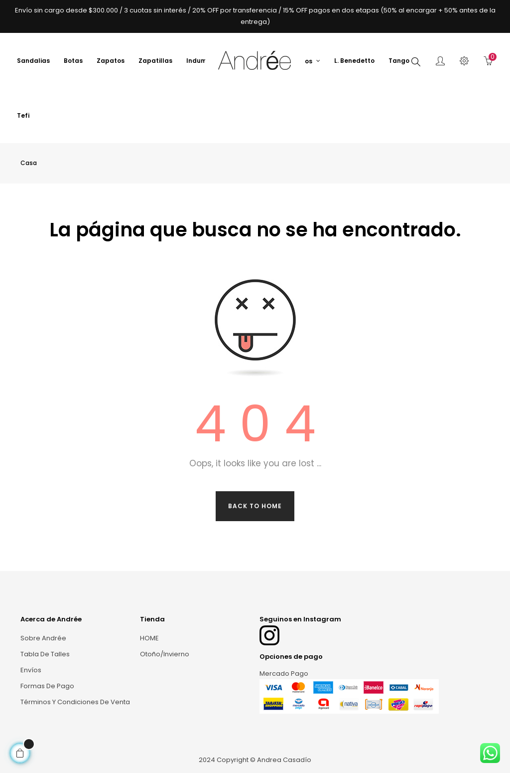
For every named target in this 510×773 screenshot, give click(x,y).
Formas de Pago (47, 686)
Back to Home (255, 506)
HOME (149, 638)
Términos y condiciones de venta (75, 702)
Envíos (30, 670)
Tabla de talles (45, 654)
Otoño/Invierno (164, 654)
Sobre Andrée (43, 638)
